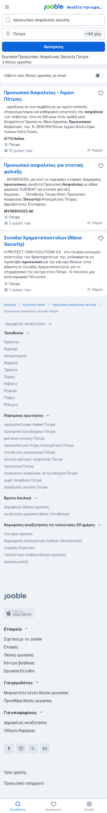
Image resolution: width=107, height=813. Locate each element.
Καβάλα (10, 384)
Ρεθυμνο (11, 404)
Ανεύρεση (53, 46)
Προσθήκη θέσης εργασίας (28, 700)
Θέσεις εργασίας (19, 654)
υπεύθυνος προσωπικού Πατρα (29, 452)
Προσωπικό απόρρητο (24, 783)
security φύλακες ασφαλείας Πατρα (33, 459)
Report (95, 150)
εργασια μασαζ (16, 561)
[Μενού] (7, 7)
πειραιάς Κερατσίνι (19, 548)
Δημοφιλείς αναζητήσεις (28, 323)
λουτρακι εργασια (18, 534)
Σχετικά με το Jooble (23, 639)
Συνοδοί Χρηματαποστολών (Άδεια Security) (43, 241)
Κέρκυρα (10, 349)
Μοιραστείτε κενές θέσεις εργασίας (36, 692)
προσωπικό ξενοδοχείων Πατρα (29, 431)
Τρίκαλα (10, 370)
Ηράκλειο (11, 342)
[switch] (99, 75)
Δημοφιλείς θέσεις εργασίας (26, 507)
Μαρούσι (11, 363)
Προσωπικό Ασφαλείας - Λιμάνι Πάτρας (39, 96)
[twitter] (33, 748)
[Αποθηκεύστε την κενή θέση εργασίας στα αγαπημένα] (101, 93)
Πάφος (9, 397)
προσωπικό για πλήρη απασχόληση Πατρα (39, 445)
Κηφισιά (10, 390)
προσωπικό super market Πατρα (29, 424)
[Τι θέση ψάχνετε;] (53, 20)
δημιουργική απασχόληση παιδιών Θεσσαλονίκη (43, 541)
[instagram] (21, 748)
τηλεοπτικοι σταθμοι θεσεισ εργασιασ (35, 555)
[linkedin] (45, 748)
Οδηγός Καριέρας (19, 730)
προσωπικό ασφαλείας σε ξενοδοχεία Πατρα (40, 473)
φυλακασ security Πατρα (24, 438)
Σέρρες (9, 377)
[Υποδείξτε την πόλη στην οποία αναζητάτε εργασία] (53, 34)
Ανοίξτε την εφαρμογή (86, 7)
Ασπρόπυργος (15, 356)
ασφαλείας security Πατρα (25, 487)
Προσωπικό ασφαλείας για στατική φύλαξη (43, 168)
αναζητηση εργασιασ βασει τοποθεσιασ (36, 514)
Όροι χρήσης (15, 772)
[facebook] (9, 748)
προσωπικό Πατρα (19, 466)
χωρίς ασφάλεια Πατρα (23, 480)
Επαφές (11, 646)
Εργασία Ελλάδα (19, 670)
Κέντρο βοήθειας (19, 662)
